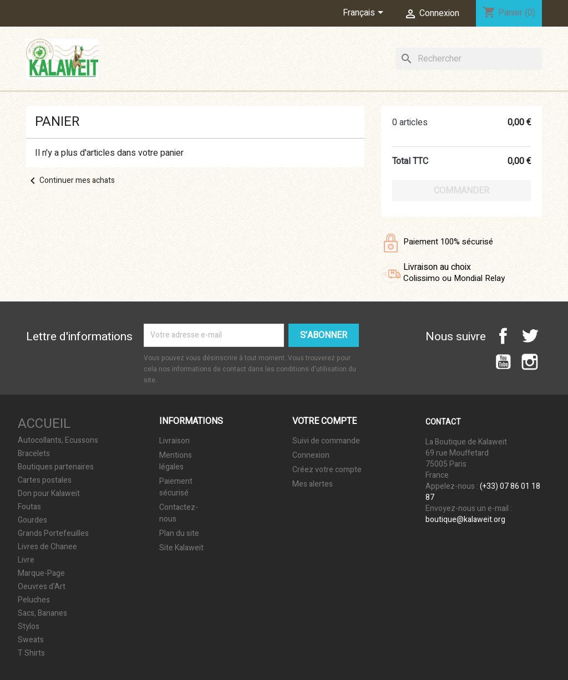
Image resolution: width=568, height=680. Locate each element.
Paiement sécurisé (175, 487)
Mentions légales (175, 461)
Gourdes (32, 520)
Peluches (34, 600)
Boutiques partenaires (56, 467)
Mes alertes (312, 484)
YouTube (503, 362)
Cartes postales (45, 480)
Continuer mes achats (70, 180)
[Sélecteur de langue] (364, 13)
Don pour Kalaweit (49, 494)
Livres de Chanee (47, 547)
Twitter (530, 336)
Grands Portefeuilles (53, 534)
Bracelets (34, 454)
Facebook (503, 336)
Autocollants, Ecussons (58, 440)
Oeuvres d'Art (41, 587)
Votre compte (324, 421)
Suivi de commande (326, 441)
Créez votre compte (327, 470)
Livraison (174, 441)
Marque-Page (41, 573)
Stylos (28, 627)
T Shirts (31, 653)
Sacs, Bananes (42, 613)
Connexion (310, 455)
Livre (26, 560)
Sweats (31, 640)
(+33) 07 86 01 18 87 (482, 491)
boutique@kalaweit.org (465, 519)
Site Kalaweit (181, 548)
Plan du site (179, 533)
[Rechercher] (468, 59)
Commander (461, 190)
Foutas (29, 507)
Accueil (44, 423)
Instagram (530, 362)
